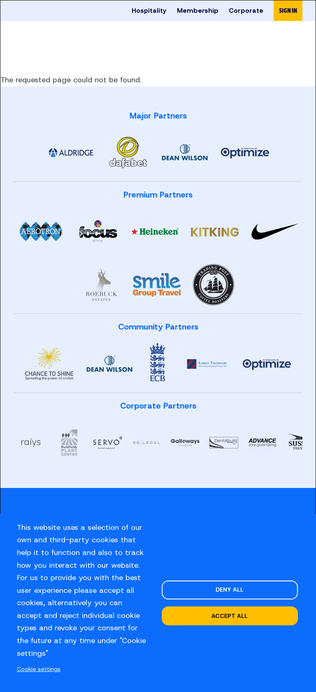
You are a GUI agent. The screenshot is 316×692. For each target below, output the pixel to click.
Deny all (229, 589)
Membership (197, 10)
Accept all (229, 616)
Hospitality (149, 10)
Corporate (246, 10)
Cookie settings (40, 668)
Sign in (288, 10)
